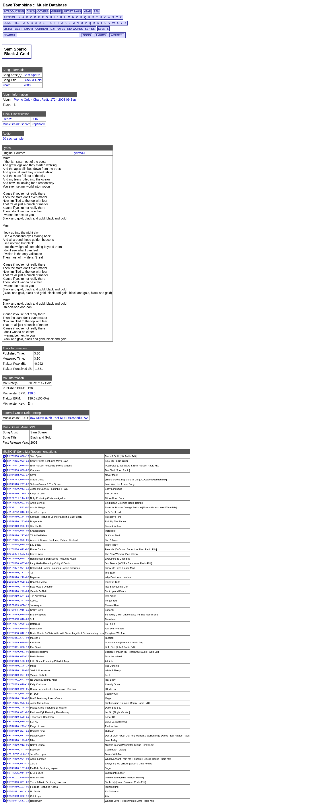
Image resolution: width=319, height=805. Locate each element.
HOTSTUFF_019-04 (18, 544)
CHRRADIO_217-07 (18, 535)
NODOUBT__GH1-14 (18, 791)
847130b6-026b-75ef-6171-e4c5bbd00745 (59, 418)
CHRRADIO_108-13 (18, 717)
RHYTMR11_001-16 (18, 703)
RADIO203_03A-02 (18, 693)
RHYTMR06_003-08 (18, 470)
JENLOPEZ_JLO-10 (18, 754)
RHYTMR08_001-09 (18, 502)
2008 (27, 85)
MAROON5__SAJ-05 (18, 638)
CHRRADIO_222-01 (18, 600)
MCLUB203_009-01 (18, 479)
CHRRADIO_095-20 (18, 656)
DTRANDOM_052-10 (18, 796)
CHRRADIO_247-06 (18, 484)
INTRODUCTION (14, 11)
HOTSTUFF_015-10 (18, 610)
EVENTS (103, 28)
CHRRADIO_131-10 (18, 572)
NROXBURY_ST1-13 (18, 800)
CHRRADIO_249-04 (18, 591)
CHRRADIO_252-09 (18, 749)
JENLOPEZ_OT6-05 (18, 512)
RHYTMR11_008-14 (18, 647)
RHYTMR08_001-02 (18, 712)
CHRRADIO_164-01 (18, 516)
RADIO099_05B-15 (18, 605)
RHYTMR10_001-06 (18, 782)
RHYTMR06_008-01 (18, 530)
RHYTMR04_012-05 (18, 549)
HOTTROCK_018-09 (18, 619)
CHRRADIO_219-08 (18, 577)
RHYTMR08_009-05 (18, 628)
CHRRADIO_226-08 (18, 526)
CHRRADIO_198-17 (18, 665)
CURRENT (42, 28)
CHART (28, 28)
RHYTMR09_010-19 (18, 684)
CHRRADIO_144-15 (18, 596)
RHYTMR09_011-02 (18, 651)
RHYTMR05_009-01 (18, 614)
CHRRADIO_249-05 (18, 689)
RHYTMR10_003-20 (18, 763)
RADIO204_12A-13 (18, 554)
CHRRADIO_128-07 (18, 670)
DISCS (31, 11)
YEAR (87, 11)
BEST (18, 28)
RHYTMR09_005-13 (18, 558)
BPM (97, 11)
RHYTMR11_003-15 (18, 461)
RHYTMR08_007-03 (18, 563)
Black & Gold (33, 80)
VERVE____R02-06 (18, 507)
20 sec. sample (13, 138)
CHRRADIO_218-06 (18, 698)
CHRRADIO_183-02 (18, 786)
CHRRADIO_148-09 (18, 707)
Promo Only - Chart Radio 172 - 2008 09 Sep (45, 99)
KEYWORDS (75, 28)
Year (6, 85)
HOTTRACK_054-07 (18, 773)
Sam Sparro (32, 75)
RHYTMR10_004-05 (18, 759)
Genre (7, 119)
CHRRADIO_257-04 (18, 675)
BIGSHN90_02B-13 (18, 582)
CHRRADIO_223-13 (18, 726)
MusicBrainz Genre (16, 124)
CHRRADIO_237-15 (18, 731)
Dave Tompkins (17, 5)
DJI (53, 28)
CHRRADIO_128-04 (18, 661)
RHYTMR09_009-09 (18, 721)
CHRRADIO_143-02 (18, 740)
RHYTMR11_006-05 (18, 465)
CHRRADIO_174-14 (18, 493)
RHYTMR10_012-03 (18, 745)
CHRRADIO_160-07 (18, 586)
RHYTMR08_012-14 (18, 633)
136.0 (31, 393)
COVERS (43, 11)
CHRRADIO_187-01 (18, 768)
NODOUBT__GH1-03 (18, 679)
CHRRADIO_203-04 (18, 521)
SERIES (90, 28)
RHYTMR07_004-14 (18, 568)
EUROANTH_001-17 (18, 475)
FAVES (61, 28)
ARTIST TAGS (72, 11)
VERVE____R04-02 (18, 777)
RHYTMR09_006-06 (18, 642)
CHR (34, 119)
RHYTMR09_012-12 (18, 489)
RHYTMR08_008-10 (18, 456)
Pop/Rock (38, 124)
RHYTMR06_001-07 (18, 735)
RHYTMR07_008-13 (18, 624)
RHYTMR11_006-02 (18, 540)
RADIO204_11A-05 (18, 498)
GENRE (56, 11)
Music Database (52, 5)
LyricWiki (79, 153)
